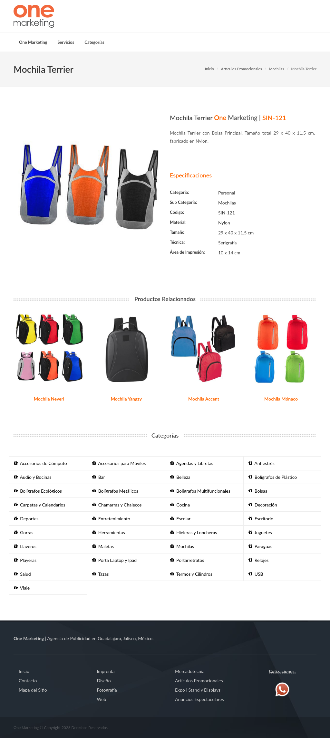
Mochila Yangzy (126, 399)
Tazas (100, 574)
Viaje (22, 588)
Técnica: (177, 242)
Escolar (180, 518)
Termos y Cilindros (191, 574)
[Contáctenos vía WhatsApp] (282, 689)
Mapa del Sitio (33, 690)
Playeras (25, 560)
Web (101, 699)
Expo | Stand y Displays (197, 690)
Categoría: (179, 192)
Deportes (26, 518)
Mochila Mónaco (281, 399)
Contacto (28, 680)
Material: (178, 222)
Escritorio (261, 518)
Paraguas (260, 546)
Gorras (23, 532)
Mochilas (276, 68)
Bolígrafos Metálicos (115, 491)
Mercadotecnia (189, 671)
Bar (98, 477)
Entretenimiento (111, 518)
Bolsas (257, 491)
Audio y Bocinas (32, 477)
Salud (22, 574)
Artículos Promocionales (241, 68)
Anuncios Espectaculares (199, 699)
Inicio (209, 68)
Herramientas (108, 532)
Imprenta (106, 671)
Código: (177, 212)
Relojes (258, 560)
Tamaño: (178, 232)
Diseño (104, 680)
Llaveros (25, 546)
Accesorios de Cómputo (40, 463)
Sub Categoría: (183, 202)
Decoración (262, 504)
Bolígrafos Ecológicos (38, 491)
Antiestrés (261, 463)
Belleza (180, 477)
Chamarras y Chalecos (117, 504)
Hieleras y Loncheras (193, 532)
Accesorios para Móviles (119, 463)
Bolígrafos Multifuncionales (200, 491)
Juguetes (260, 532)
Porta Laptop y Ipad (114, 560)
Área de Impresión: (187, 252)
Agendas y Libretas (191, 463)
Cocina (180, 504)
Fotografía (107, 690)
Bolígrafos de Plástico (272, 477)
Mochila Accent (203, 399)
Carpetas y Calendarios (39, 504)
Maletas (103, 546)
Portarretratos (187, 560)
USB (255, 574)
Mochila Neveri (49, 399)
